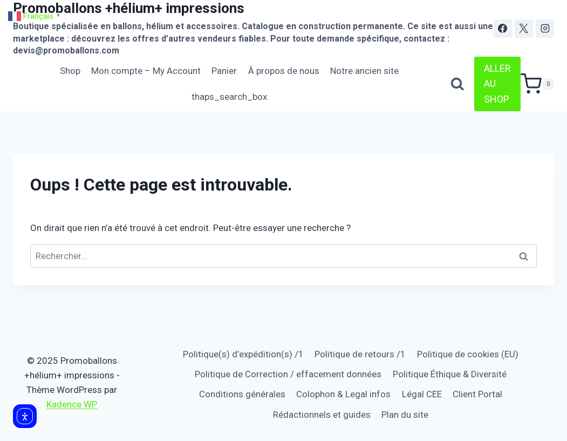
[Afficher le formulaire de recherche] (457, 84)
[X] (524, 28)
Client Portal (477, 394)
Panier (224, 70)
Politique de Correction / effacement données (288, 374)
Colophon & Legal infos (343, 394)
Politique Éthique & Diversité (450, 374)
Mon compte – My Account (146, 70)
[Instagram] (545, 28)
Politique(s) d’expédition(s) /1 (243, 354)
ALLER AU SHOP (497, 84)
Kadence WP (71, 404)
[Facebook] (503, 28)
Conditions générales (242, 394)
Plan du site (404, 414)
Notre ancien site (364, 70)
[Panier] (537, 83)
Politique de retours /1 (360, 354)
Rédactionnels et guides (322, 414)
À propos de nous (283, 70)
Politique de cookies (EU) (467, 354)
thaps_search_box (229, 96)
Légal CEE (422, 394)
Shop (70, 70)
